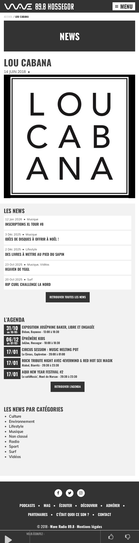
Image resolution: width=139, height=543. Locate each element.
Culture (15, 416)
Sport (13, 446)
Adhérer (113, 505)
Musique (16, 431)
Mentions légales (89, 526)
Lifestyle (16, 426)
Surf (12, 451)
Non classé (18, 436)
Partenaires (38, 514)
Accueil (8, 17)
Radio (14, 441)
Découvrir (89, 505)
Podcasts (27, 505)
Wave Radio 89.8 (62, 526)
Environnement (21, 421)
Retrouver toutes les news (68, 297)
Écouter (65, 505)
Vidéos (15, 456)
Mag (47, 505)
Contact (104, 514)
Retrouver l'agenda (67, 386)
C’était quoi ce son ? (72, 514)
